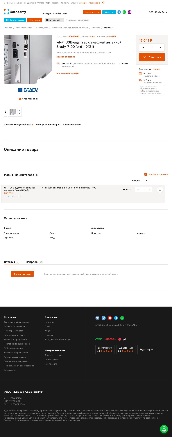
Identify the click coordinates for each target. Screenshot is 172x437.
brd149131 (8, 193)
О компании (9, 3)
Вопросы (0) (34, 262)
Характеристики (72, 124)
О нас (47, 326)
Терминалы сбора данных (16, 322)
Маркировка (96, 3)
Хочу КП (109, 12)
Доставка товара (53, 355)
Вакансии (21, 3)
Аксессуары (42, 28)
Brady (92, 36)
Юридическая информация (58, 339)
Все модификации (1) (67, 73)
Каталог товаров (24, 28)
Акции (48, 331)
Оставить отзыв (22, 274)
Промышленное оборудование (19, 366)
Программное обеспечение (17, 344)
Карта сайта (51, 364)
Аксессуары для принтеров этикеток (70, 28)
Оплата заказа (52, 359)
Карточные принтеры (14, 335)
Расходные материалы (15, 357)
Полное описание (65, 57)
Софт (47, 3)
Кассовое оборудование (16, 352)
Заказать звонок (92, 12)
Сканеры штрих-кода (14, 326)
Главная (8, 28)
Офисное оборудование (15, 361)
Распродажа (34, 20)
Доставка (31, 3)
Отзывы (74, 3)
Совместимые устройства (18, 124)
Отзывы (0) (11, 262)
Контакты (65, 3)
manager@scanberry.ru (54, 13)
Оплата (40, 3)
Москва (156, 69)
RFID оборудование (13, 348)
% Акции (83, 3)
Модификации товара (48, 124)
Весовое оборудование (15, 339)
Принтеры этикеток (13, 331)
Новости (55, 3)
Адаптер (96, 28)
